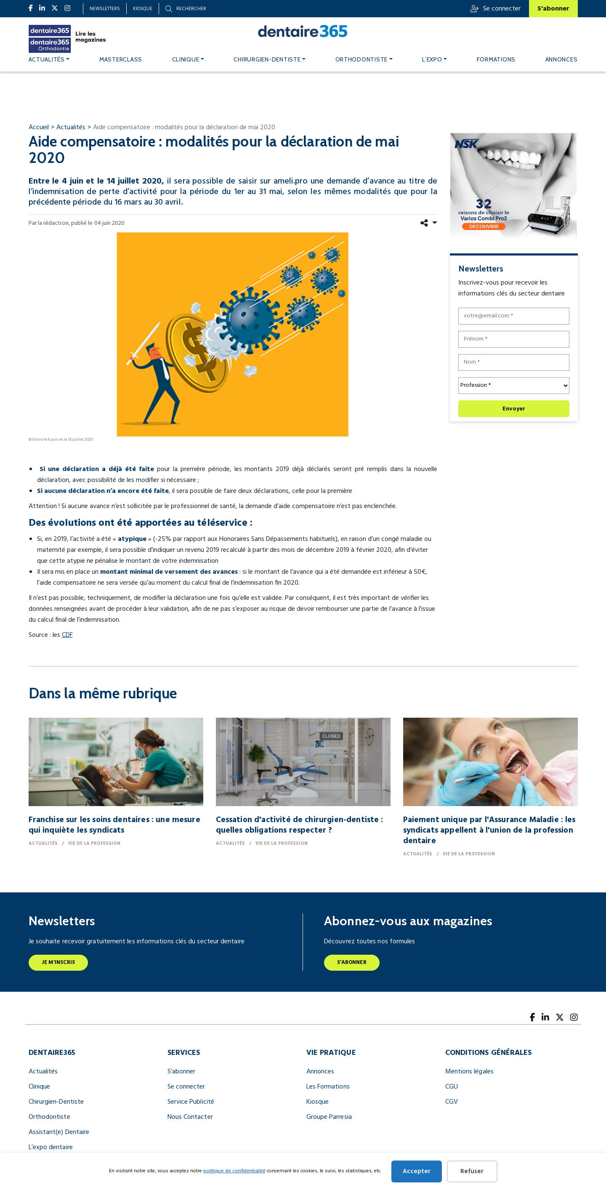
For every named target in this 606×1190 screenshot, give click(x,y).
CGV (451, 1102)
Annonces (561, 59)
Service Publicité (190, 1102)
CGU (451, 1086)
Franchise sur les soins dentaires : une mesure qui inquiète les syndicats (114, 825)
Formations (496, 59)
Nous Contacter (190, 1117)
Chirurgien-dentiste (267, 59)
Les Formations (328, 1086)
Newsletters (105, 9)
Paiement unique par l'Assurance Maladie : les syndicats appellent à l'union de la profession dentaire (489, 830)
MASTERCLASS (120, 59)
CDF (67, 635)
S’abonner (181, 1071)
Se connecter (495, 8)
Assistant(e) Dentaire (59, 1132)
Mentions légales (469, 1071)
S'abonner (553, 8)
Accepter (417, 1171)
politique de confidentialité (234, 1171)
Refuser (472, 1171)
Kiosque (142, 9)
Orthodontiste (361, 59)
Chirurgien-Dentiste (56, 1102)
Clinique (185, 59)
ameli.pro (291, 181)
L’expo (432, 59)
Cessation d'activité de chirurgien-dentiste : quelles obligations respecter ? (299, 825)
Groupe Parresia (329, 1117)
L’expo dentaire (51, 1147)
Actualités (47, 59)
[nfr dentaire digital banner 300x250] (513, 185)
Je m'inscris (58, 962)
